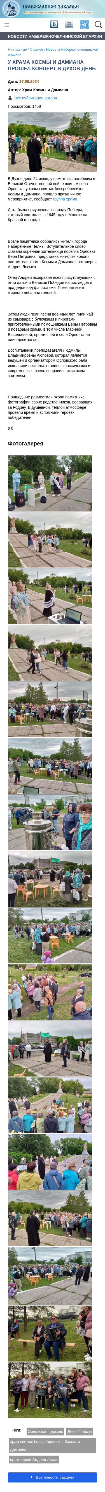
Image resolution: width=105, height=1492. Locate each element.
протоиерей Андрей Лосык (34, 1459)
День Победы (79, 1431)
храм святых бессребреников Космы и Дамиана (45, 1445)
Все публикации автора (35, 98)
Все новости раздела (52, 1477)
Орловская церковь (45, 1431)
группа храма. (65, 199)
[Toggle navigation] (7, 25)
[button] (98, 25)
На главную (17, 50)
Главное (36, 50)
